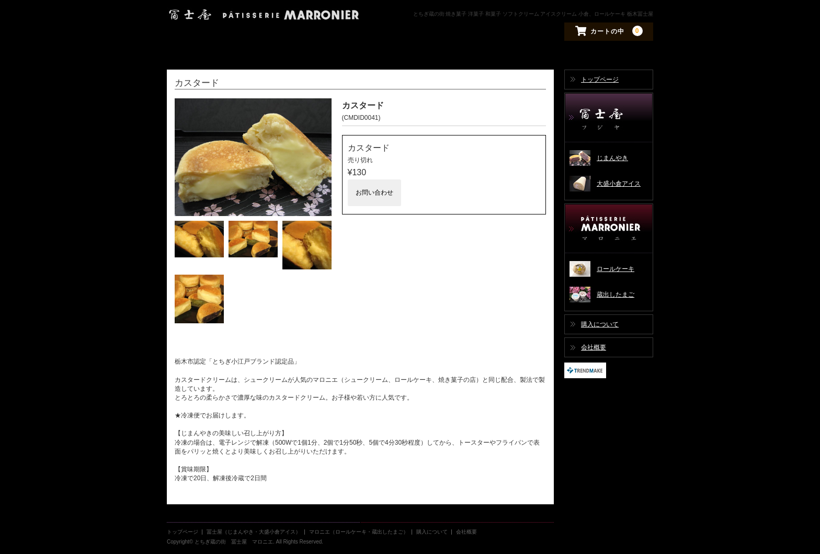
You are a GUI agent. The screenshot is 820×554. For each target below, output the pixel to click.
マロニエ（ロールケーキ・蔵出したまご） (608, 229)
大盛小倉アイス (619, 183)
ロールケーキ (615, 269)
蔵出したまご (615, 294)
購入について (600, 324)
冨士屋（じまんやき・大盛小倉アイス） (608, 118)
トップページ (600, 79)
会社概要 (593, 347)
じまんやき (612, 158)
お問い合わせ (374, 192)
